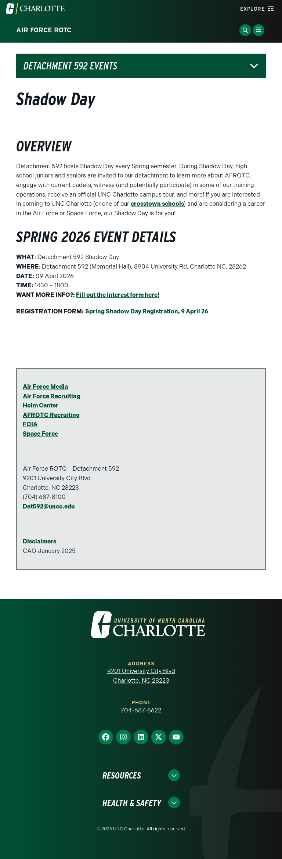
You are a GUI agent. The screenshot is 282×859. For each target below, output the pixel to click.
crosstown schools (157, 203)
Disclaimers (39, 541)
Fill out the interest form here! (117, 294)
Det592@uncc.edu (49, 506)
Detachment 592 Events (70, 66)
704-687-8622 (141, 710)
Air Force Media (45, 386)
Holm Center (40, 405)
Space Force (40, 433)
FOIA (30, 424)
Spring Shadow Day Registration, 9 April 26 (146, 311)
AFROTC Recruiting (51, 414)
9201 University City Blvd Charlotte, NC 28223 (141, 676)
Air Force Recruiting (51, 396)
